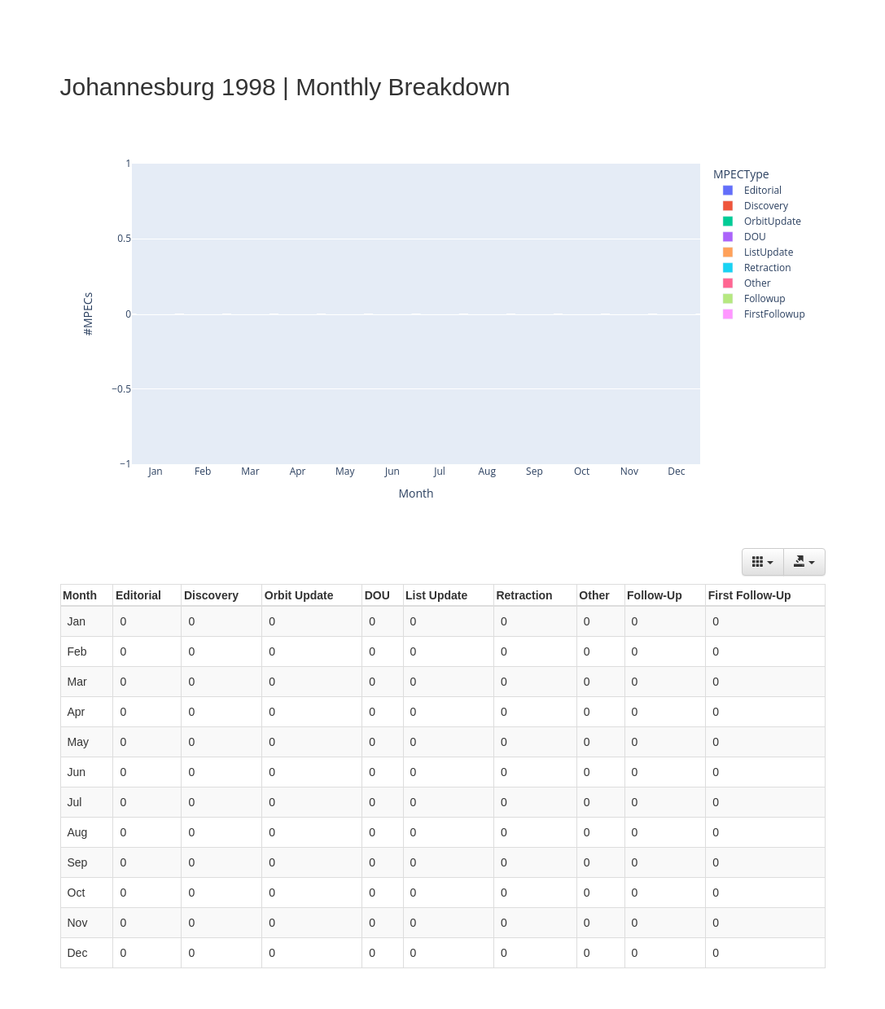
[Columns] (763, 562)
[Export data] (804, 562)
